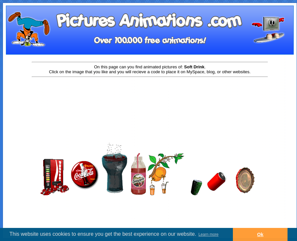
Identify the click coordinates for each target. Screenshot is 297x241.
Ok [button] (260, 234)
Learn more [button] (208, 234)
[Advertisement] (150, 98)
